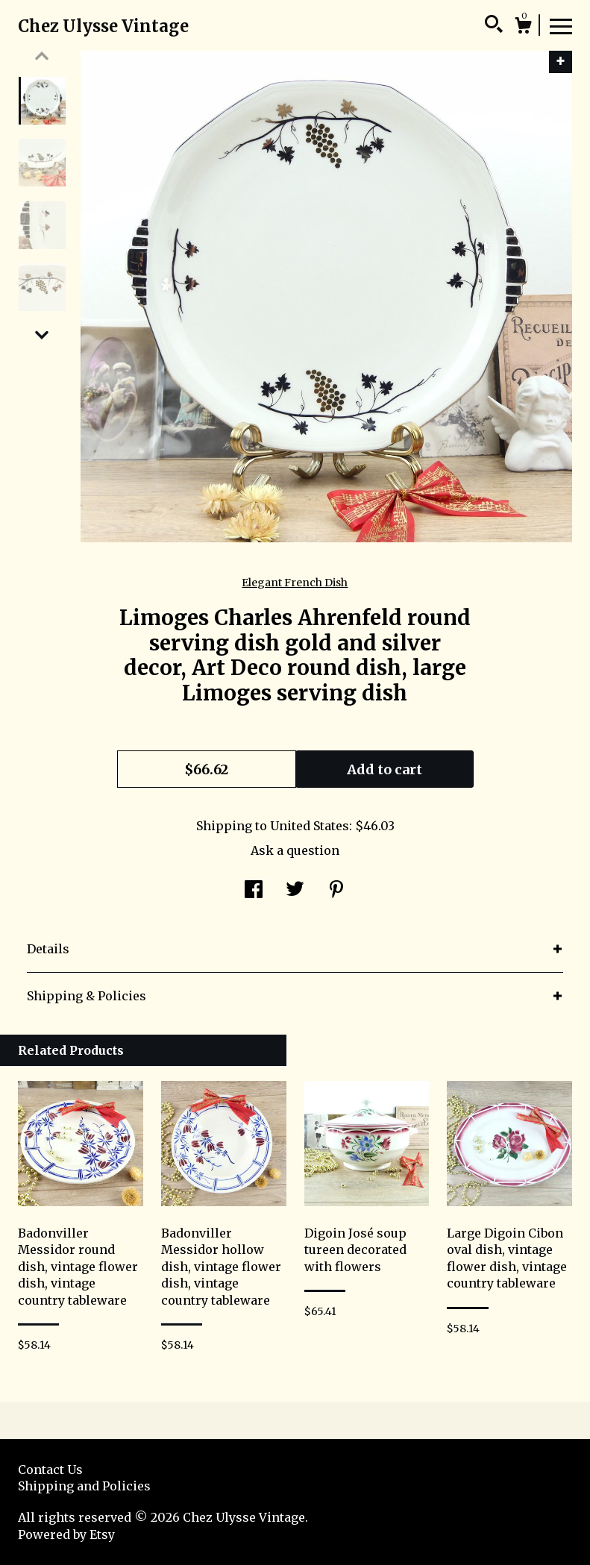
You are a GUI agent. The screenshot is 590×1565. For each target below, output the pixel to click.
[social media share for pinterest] (336, 890)
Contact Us (50, 1469)
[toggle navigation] (561, 25)
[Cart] (523, 27)
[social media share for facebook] (254, 890)
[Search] (493, 26)
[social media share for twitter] (295, 890)
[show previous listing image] (41, 56)
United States (309, 825)
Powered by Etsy (66, 1534)
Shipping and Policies (84, 1485)
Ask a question (295, 850)
